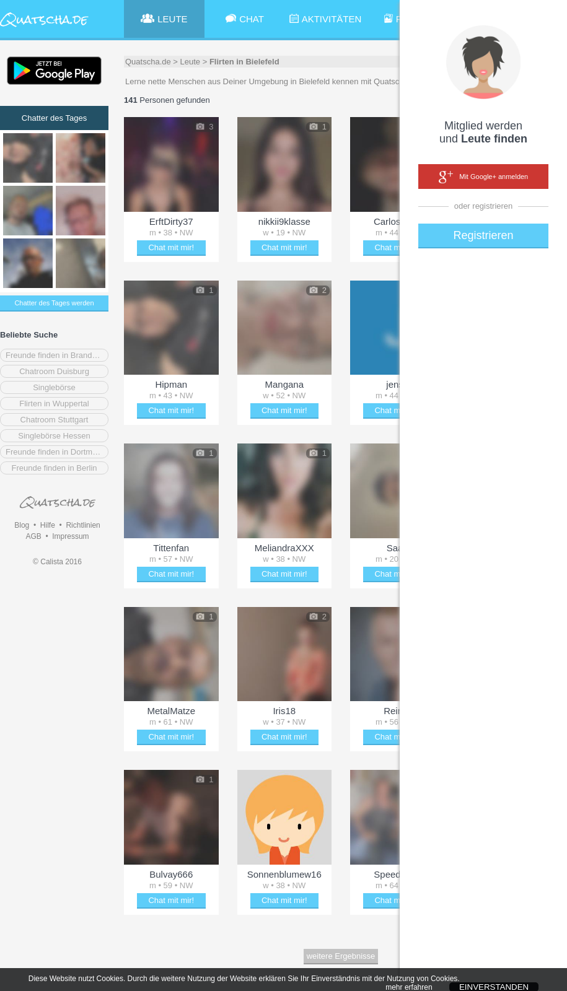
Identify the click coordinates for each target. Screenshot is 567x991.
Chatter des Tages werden (54, 303)
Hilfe (47, 525)
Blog (21, 525)
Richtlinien (83, 525)
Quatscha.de (148, 61)
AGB (33, 536)
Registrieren (483, 235)
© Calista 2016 (57, 561)
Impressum (70, 536)
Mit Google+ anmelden (483, 177)
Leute (190, 61)
